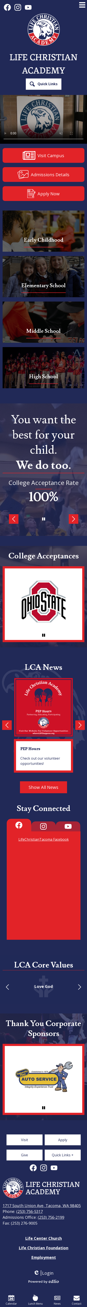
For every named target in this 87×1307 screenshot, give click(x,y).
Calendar (11, 1300)
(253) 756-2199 (51, 1217)
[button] (43, 84)
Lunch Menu (35, 1300)
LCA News (43, 667)
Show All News (43, 787)
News (57, 1300)
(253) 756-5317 (29, 1211)
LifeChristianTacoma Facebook (43, 839)
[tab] (19, 825)
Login (43, 1273)
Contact (76, 1300)
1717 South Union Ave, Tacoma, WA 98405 (42, 1205)
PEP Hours (30, 749)
